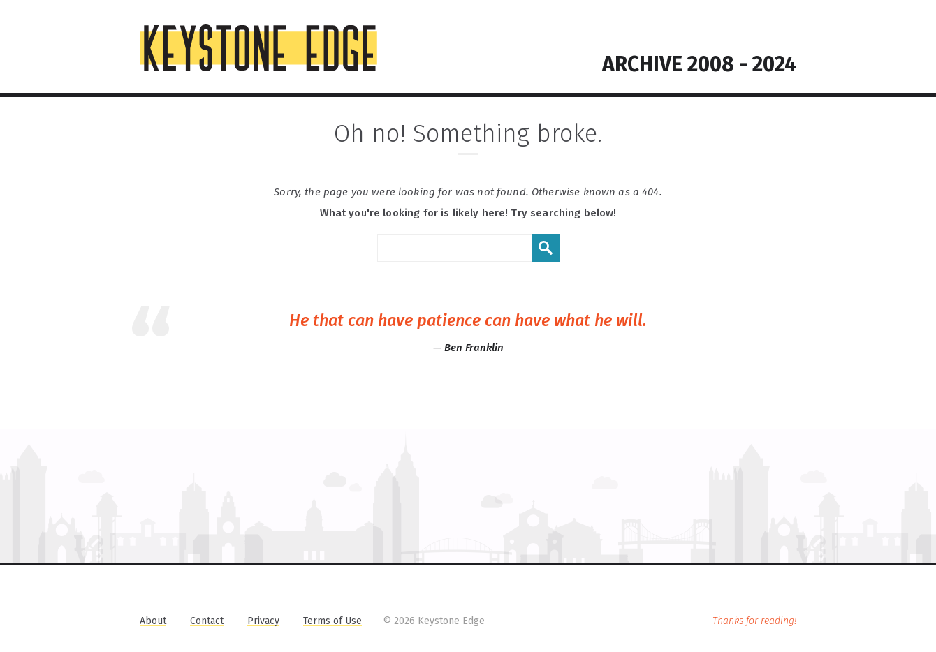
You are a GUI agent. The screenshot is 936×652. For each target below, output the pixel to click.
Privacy (263, 621)
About (153, 621)
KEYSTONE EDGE (258, 48)
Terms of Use (332, 621)
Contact (207, 621)
